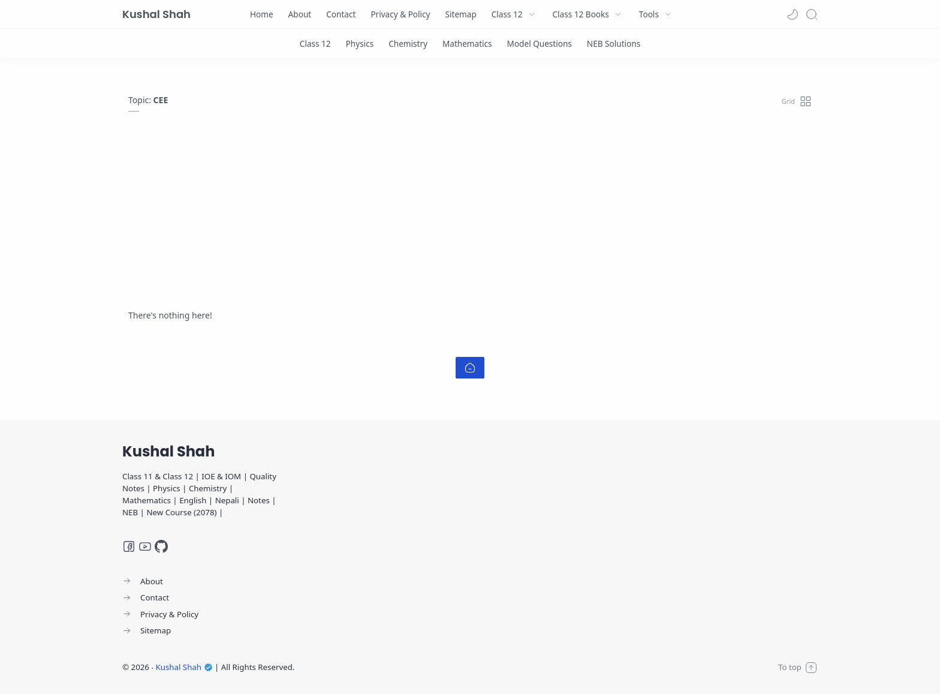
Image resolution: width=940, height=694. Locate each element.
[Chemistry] (407, 43)
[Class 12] (315, 43)
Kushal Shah (156, 14)
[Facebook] (128, 546)
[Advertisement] (470, 220)
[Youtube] (145, 546)
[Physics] (360, 43)
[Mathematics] (467, 43)
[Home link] (470, 367)
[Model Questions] (539, 43)
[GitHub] (161, 546)
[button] (793, 14)
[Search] (812, 14)
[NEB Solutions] (613, 43)
